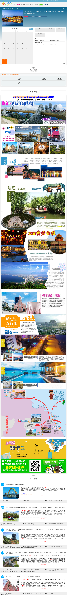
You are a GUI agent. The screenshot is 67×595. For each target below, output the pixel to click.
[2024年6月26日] (18, 54)
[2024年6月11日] (13, 43)
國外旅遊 (18, 4)
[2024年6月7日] (26, 38)
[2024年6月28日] (26, 54)
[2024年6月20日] (22, 49)
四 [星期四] (22, 31)
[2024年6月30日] (4, 59)
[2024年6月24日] (9, 54)
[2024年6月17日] (9, 49)
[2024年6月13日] (22, 43)
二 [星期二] (13, 31)
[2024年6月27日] (22, 54)
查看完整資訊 (43, 495)
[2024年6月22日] (31, 49)
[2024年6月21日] (26, 49)
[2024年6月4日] (13, 38)
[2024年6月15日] (31, 43)
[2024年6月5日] (17, 38)
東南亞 (27, 4)
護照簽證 (56, 0)
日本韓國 (23, 4)
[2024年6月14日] (26, 43)
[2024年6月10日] (9, 43)
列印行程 (52, 8)
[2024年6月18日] (13, 49)
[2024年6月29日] (31, 54)
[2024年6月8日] (31, 38)
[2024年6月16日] (4, 49)
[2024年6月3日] (8, 38)
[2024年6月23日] (4, 54)
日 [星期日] (4, 31)
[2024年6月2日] (4, 38)
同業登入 (48, 0)
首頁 (14, 4)
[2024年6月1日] (31, 32)
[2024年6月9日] (4, 43)
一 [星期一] (8, 31)
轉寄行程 (63, 8)
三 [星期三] (17, 31)
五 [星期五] (26, 31)
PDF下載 (57, 8)
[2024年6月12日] (18, 43)
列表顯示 (31, 28)
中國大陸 (36, 4)
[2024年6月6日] (22, 38)
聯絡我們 (44, 0)
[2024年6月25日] (13, 54)
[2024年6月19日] (18, 49)
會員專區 (52, 0)
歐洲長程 (31, 4)
